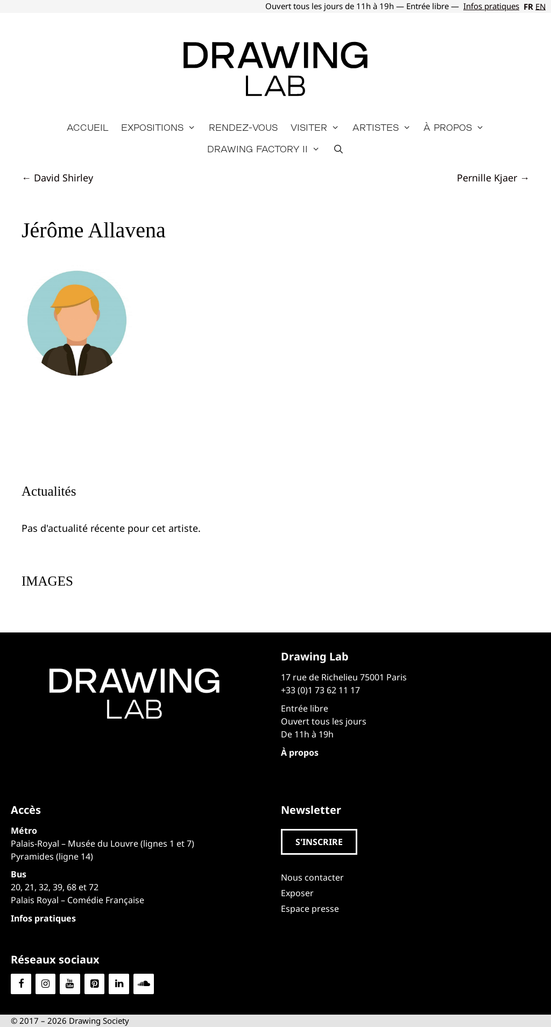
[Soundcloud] (143, 984)
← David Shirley (57, 177)
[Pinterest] (94, 984)
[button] (319, 842)
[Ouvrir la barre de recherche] (339, 149)
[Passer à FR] (527, 6)
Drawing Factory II (267, 149)
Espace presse (310, 909)
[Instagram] (46, 984)
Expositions (161, 127)
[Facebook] (21, 984)
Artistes (385, 127)
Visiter (318, 127)
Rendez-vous (243, 127)
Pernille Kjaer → (493, 177)
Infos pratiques (491, 6)
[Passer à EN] (539, 6)
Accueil (87, 127)
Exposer (297, 893)
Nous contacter (312, 877)
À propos (457, 127)
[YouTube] (70, 984)
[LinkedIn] (119, 984)
